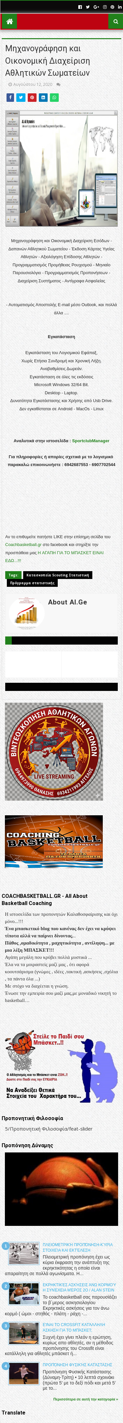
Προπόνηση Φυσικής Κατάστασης (77, 1365)
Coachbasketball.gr (23, 544)
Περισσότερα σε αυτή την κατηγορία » (86, 1399)
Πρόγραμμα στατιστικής (32, 583)
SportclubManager (90, 440)
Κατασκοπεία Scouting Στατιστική (57, 575)
